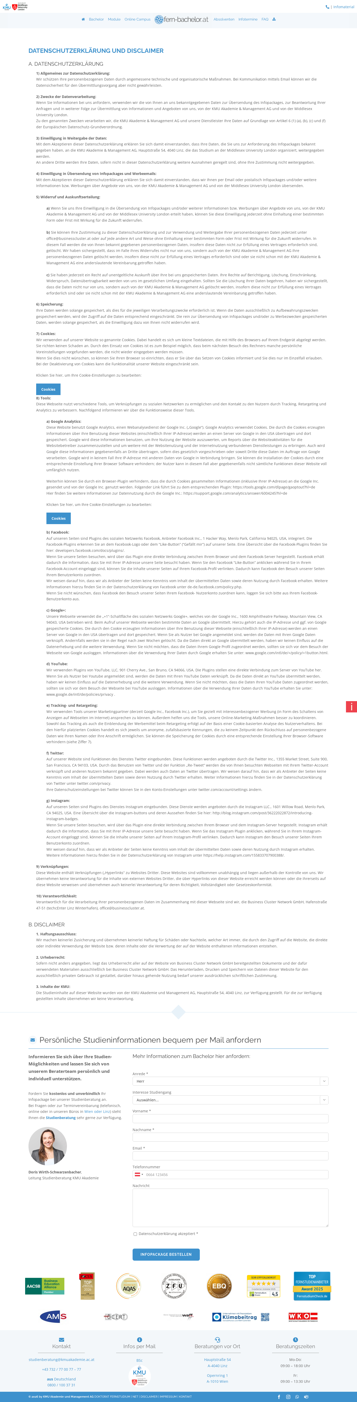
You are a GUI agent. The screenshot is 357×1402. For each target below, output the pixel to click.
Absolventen (224, 19)
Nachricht (141, 1185)
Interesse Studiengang (152, 1092)
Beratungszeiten (295, 1346)
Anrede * (140, 1073)
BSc (139, 1360)
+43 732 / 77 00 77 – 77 (61, 1369)
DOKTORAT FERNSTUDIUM (112, 1396)
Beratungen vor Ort (217, 1346)
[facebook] (279, 1397)
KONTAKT (185, 1396)
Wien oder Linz (97, 1111)
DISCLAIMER (149, 1396)
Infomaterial (343, 6)
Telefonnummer (146, 1166)
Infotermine (248, 19)
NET (135, 1396)
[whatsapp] (297, 1397)
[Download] (274, 19)
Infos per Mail (139, 1346)
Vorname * (142, 1111)
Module (114, 19)
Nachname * (143, 1129)
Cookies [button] (48, 389)
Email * (139, 1148)
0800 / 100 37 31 (61, 1385)
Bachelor (96, 19)
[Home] (83, 19)
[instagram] (288, 1397)
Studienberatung (61, 1117)
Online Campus (138, 19)
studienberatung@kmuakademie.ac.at (61, 1359)
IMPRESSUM (168, 1396)
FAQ (265, 19)
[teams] (306, 1397)
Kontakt (61, 1346)
